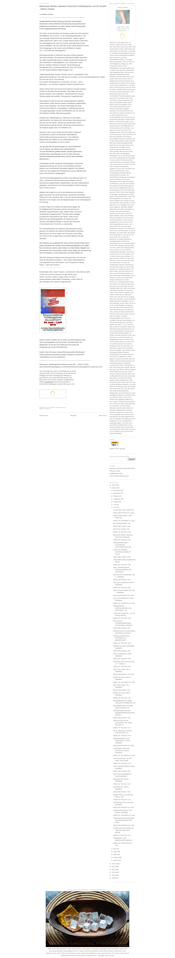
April (115, 851)
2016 (113, 485)
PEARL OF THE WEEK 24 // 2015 (124, 755)
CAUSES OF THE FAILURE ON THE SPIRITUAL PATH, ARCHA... (123, 830)
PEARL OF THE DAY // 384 (122, 565)
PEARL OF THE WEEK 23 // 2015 (124, 815)
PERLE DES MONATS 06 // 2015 (123, 825)
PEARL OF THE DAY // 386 (122, 532)
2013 (113, 866)
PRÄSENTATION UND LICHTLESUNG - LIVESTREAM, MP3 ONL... (122, 545)
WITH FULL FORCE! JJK (121, 529)
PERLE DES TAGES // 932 (121, 651)
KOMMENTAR (47, 408)
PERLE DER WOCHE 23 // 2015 (123, 807)
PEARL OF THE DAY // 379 (122, 666)
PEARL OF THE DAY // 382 (122, 618)
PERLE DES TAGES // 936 (121, 526)
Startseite (73, 415)
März (115, 854)
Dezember (117, 490)
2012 (113, 869)
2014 (113, 863)
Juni (115, 507)
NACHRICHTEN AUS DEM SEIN (120, 468)
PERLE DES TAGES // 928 (121, 792)
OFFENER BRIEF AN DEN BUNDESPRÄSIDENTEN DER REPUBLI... (124, 713)
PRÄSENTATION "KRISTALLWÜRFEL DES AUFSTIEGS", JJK (122, 608)
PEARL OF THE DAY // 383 (122, 587)
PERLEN (112, 471)
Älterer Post (102, 415)
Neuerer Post (43, 415)
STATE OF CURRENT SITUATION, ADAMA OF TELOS (122, 552)
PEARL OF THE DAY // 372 (122, 835)
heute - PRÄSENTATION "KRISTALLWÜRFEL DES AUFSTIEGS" (122, 570)
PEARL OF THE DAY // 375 (122, 763)
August (116, 502)
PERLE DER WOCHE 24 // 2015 (123, 745)
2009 (113, 878)
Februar (116, 857)
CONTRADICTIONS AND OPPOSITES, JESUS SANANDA (121, 751)
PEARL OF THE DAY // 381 (122, 643)
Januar (116, 860)
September (117, 499)
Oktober (116, 496)
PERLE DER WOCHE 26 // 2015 (123, 595)
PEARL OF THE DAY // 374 (122, 784)
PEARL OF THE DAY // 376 (122, 735)
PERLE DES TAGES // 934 (121, 579)
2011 (113, 872)
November (117, 493)
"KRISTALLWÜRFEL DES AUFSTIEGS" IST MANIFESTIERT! (121, 638)
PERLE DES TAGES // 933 (121, 628)
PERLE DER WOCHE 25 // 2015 (123, 674)
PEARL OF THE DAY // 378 (122, 698)
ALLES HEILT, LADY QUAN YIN (123, 510)
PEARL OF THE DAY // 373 (122, 799)
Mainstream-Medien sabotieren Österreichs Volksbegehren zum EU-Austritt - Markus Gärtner (72, 7)
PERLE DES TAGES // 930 (121, 718)
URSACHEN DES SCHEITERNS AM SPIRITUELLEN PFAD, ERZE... (123, 820)
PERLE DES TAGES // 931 (121, 690)
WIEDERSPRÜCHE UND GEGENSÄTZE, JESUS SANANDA (121, 741)
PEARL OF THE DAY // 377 (122, 728)
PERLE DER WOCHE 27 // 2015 (123, 513)
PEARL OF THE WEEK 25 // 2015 (124, 682)
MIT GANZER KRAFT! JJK (121, 523)
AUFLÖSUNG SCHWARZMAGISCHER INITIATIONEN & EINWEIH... (123, 623)
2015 (113, 488)
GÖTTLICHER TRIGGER (118, 476)
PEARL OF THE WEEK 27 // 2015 (124, 520)
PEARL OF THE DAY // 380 (122, 658)
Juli (115, 504)
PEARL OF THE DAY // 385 (122, 540)
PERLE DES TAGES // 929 (121, 771)
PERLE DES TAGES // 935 (121, 557)
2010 (113, 875)
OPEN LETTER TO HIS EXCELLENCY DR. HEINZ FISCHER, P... (122, 723)
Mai (115, 849)
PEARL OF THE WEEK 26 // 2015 (124, 603)
